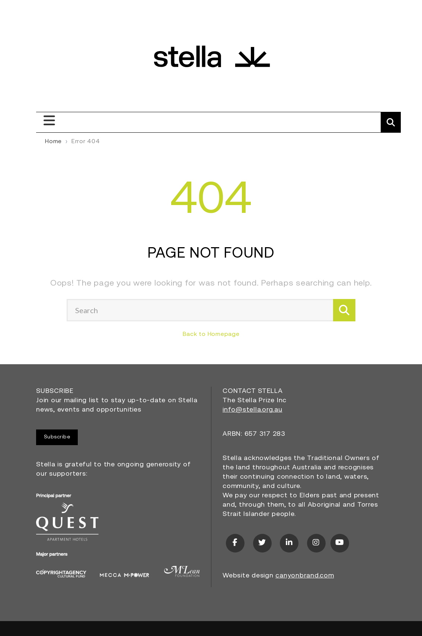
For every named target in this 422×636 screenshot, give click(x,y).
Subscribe (57, 437)
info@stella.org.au (252, 409)
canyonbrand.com (304, 575)
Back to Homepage (211, 334)
